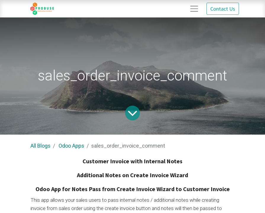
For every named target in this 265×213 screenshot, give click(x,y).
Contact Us (222, 8)
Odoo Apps (71, 146)
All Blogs (40, 146)
